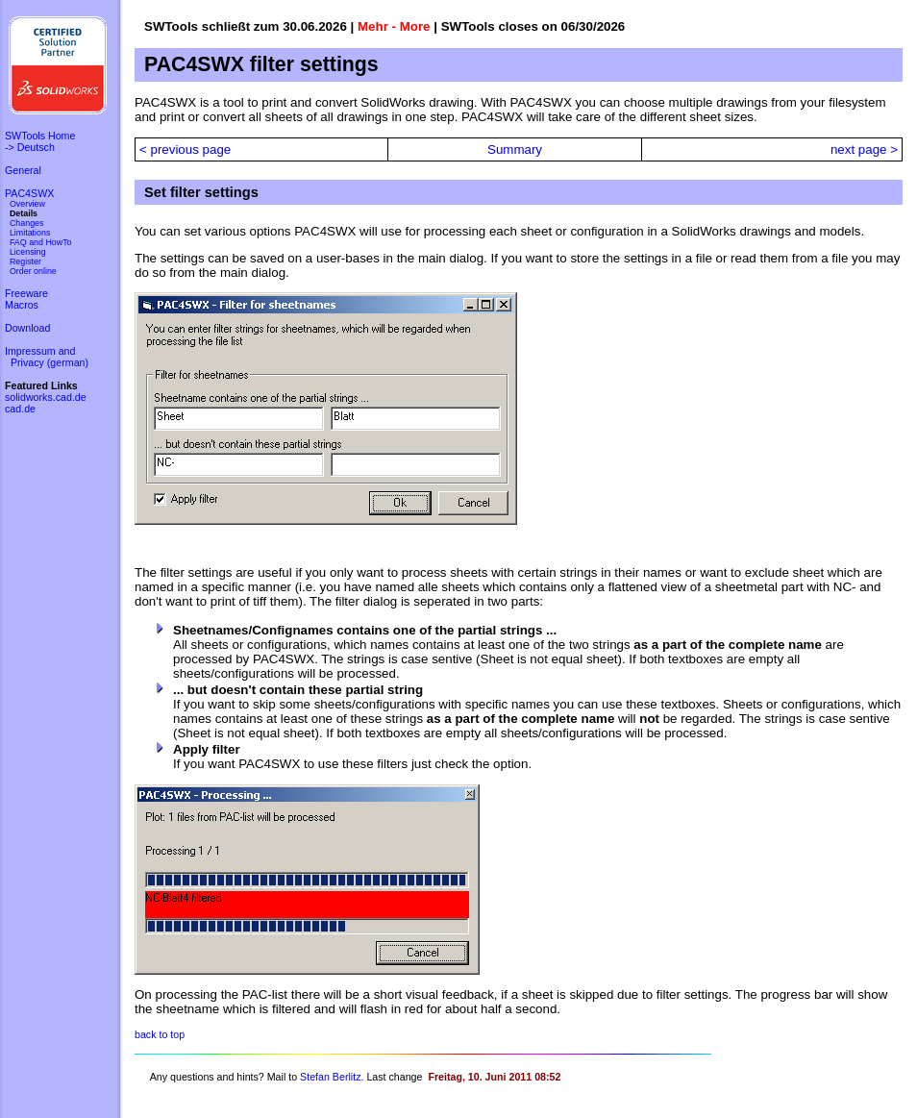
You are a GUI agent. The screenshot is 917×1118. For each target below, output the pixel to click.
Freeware (26, 293)
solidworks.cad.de (46, 397)
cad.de (20, 408)
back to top (160, 1034)
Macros (21, 305)
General (23, 170)
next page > (864, 149)
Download (27, 328)
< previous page (185, 149)
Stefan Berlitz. (331, 1076)
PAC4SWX (29, 193)
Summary (514, 149)
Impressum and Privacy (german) (46, 356)
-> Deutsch (30, 147)
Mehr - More (394, 26)
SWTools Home (40, 135)
